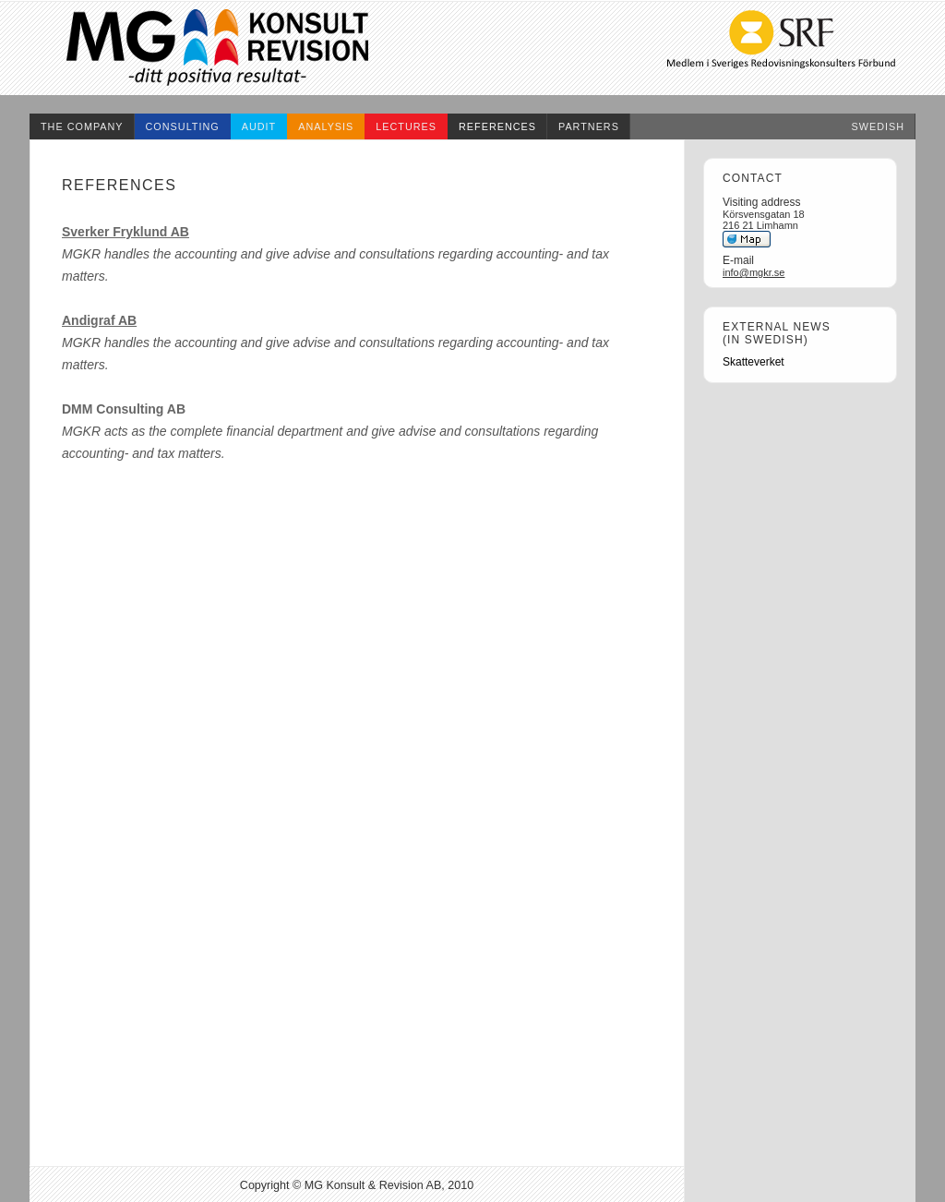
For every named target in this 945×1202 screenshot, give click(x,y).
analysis (325, 126)
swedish (878, 126)
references (497, 126)
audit (259, 126)
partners (588, 126)
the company (82, 126)
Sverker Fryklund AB (125, 231)
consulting (183, 126)
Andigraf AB (99, 320)
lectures (406, 126)
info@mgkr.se (753, 272)
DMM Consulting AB (123, 409)
